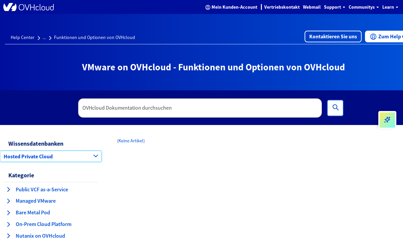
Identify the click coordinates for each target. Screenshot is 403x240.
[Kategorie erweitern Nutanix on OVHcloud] (8, 235)
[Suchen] (335, 108)
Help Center (22, 37)
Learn (390, 7)
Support (334, 7)
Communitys (364, 7)
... (44, 37)
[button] (333, 36)
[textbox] (200, 108)
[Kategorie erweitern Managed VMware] (8, 201)
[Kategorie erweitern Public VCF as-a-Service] (8, 189)
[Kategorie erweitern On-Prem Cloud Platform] (8, 224)
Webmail (312, 7)
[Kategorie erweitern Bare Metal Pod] (8, 212)
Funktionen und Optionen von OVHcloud (94, 37)
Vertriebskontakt (282, 7)
